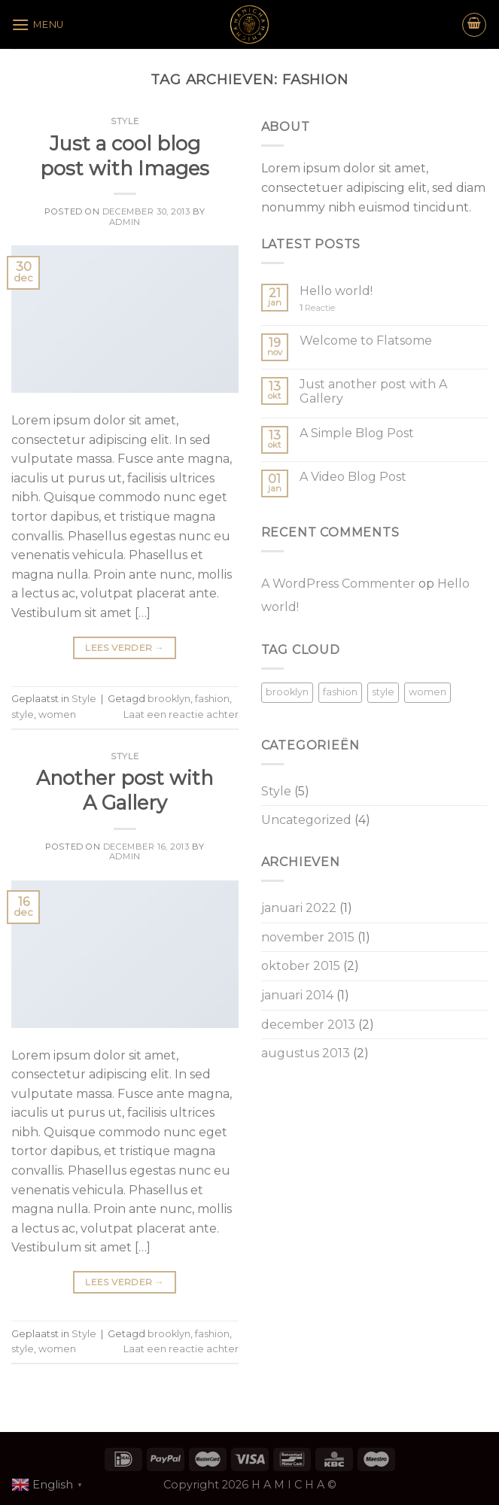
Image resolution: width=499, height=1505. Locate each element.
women (57, 714)
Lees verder (124, 647)
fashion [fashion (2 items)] (340, 692)
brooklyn (169, 698)
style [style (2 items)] (383, 692)
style (22, 714)
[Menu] (37, 24)
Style (124, 121)
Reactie (317, 308)
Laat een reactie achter (181, 714)
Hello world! (336, 291)
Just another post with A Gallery (373, 391)
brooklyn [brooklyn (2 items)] (287, 692)
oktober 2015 (300, 966)
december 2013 (308, 1024)
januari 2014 (297, 995)
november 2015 (307, 937)
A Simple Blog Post (357, 433)
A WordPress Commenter (338, 583)
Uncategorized (306, 820)
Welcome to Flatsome (366, 340)
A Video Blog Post (353, 477)
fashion (212, 698)
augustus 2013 (305, 1053)
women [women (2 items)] (427, 692)
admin (125, 222)
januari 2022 (298, 908)
